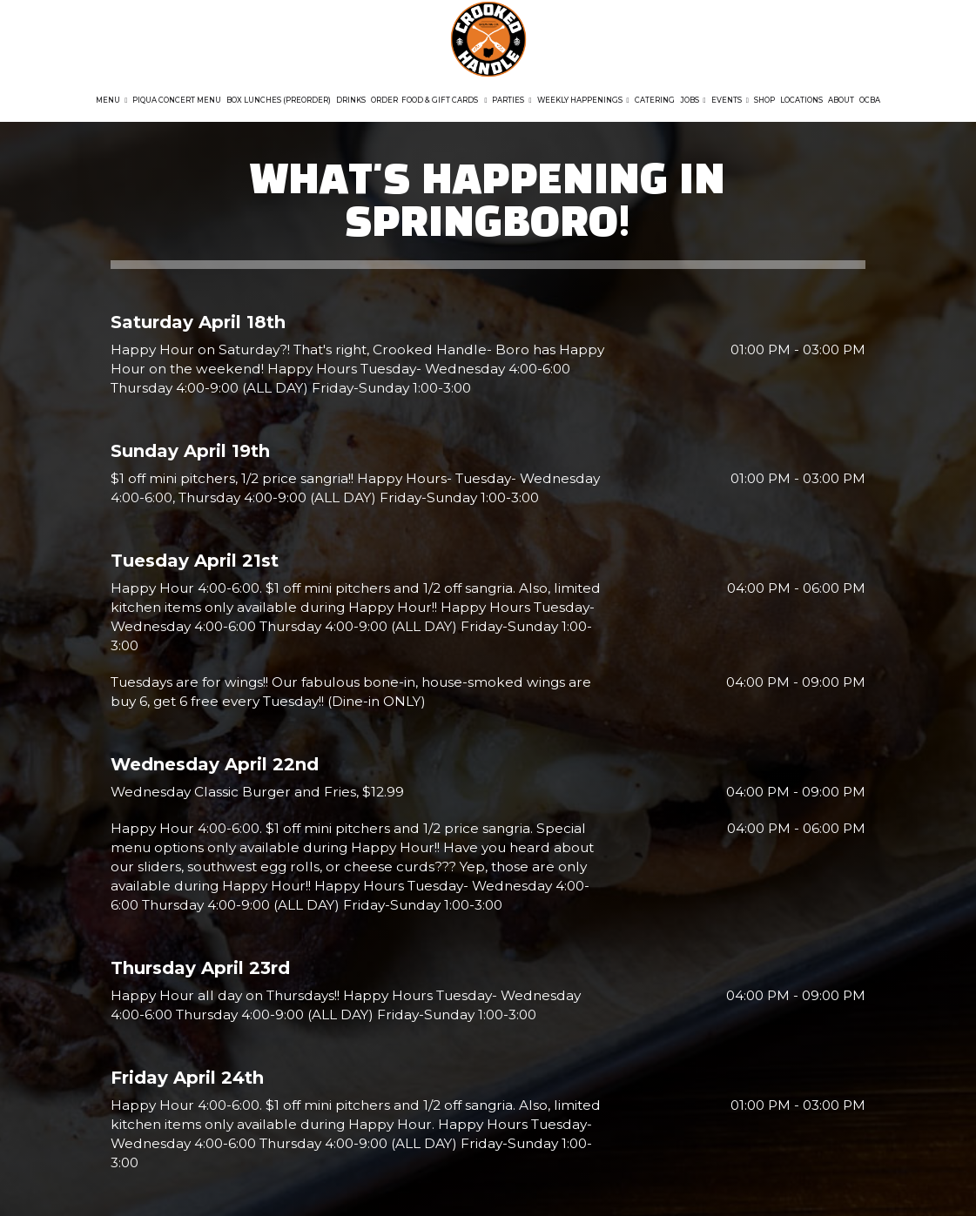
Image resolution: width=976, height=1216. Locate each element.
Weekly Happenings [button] (583, 100)
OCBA (869, 100)
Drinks (351, 100)
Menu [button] (111, 100)
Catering (655, 100)
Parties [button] (511, 100)
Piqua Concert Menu (176, 100)
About (841, 100)
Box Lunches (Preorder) (278, 100)
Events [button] (730, 100)
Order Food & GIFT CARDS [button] (429, 100)
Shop (764, 100)
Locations (801, 100)
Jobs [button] (693, 100)
